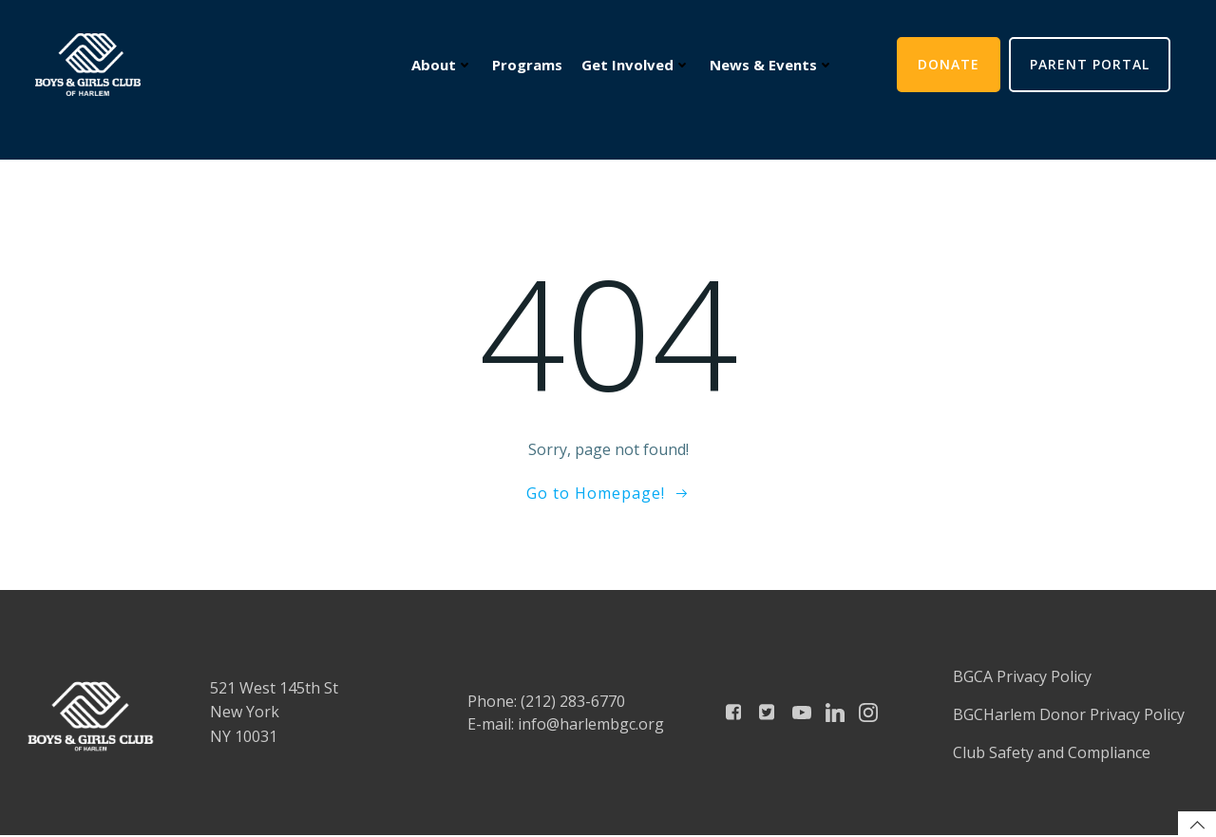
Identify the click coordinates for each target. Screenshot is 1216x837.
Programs (526, 65)
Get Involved (635, 65)
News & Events (771, 65)
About (441, 65)
